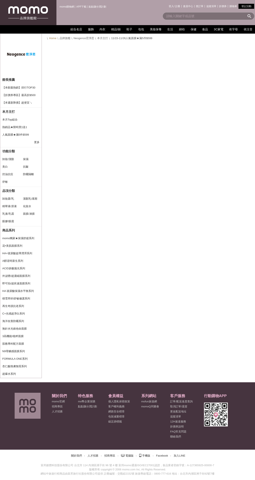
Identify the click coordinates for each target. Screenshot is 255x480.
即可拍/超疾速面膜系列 (16, 283)
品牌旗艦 (65, 38)
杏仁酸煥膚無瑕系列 (14, 366)
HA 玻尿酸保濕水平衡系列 (18, 291)
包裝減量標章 (116, 416)
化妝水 (27, 206)
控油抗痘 (7, 174)
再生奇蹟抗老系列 (13, 306)
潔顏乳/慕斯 (30, 198)
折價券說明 (177, 426)
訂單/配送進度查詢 (181, 401)
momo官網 (58, 401)
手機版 (146, 455)
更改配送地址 (178, 411)
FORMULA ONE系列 (15, 358)
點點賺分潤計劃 (97, 6)
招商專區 (57, 406)
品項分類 (8, 191)
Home (52, 38)
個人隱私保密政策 (119, 401)
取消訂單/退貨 (178, 406)
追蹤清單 (211, 6)
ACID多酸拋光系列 (13, 268)
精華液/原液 (9, 206)
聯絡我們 (175, 436)
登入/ (171, 6)
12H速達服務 (178, 421)
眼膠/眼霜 (8, 221)
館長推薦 (8, 79)
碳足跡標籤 (115, 421)
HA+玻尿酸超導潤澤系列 (17, 253)
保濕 (25, 159)
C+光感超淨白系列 (13, 313)
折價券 (223, 6)
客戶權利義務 (116, 406)
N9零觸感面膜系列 (13, 351)
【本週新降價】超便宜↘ (17, 102)
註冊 (177, 6)
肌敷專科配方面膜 (13, 343)
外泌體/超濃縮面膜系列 (16, 275)
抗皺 (25, 166)
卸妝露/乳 (8, 198)
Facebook (162, 455)
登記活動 (246, 6)
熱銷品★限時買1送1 (14, 127)
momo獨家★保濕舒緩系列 (18, 238)
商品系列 (8, 230)
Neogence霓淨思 (84, 38)
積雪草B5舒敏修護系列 (16, 298)
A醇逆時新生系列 (12, 260)
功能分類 (8, 151)
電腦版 (129, 455)
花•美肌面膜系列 (12, 245)
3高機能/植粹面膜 (13, 336)
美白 (5, 166)
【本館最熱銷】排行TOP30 (18, 87)
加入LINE (179, 455)
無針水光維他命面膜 (14, 328)
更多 (37, 142)
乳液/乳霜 (8, 213)
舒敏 (5, 181)
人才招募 (93, 455)
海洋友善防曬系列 (13, 321)
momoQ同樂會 (150, 406)
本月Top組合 (10, 119)
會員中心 (188, 6)
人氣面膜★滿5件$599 (15, 134)
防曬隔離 (28, 174)
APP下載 (81, 6)
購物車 (233, 6)
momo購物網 (67, 6)
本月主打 (102, 38)
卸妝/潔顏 (8, 159)
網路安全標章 (116, 411)
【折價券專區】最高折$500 (19, 95)
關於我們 (76, 455)
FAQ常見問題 (178, 431)
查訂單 (199, 6)
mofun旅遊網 (149, 401)
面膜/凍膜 (29, 213)
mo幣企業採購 (86, 401)
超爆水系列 (9, 373)
